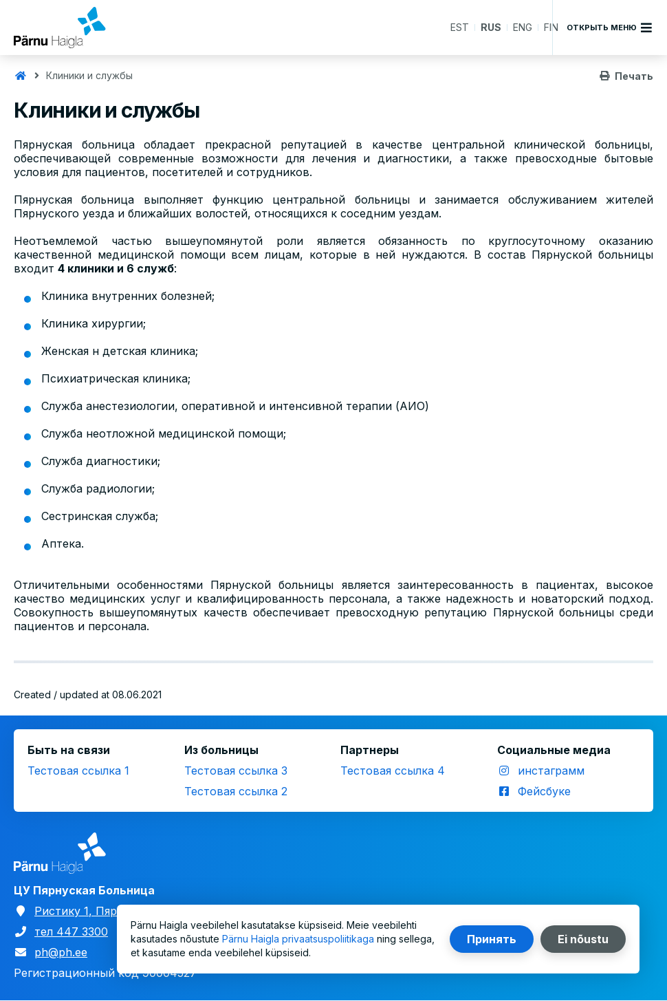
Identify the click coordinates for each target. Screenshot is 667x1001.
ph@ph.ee (60, 952)
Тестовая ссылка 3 (235, 770)
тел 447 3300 (71, 931)
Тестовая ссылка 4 (392, 770)
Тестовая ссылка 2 (235, 791)
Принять (491, 939)
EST (459, 27)
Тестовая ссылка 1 (78, 770)
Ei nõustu (583, 939)
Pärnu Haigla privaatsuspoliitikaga (298, 939)
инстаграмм (551, 770)
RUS (491, 27)
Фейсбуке (544, 791)
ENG (522, 27)
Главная (21, 76)
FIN (551, 27)
